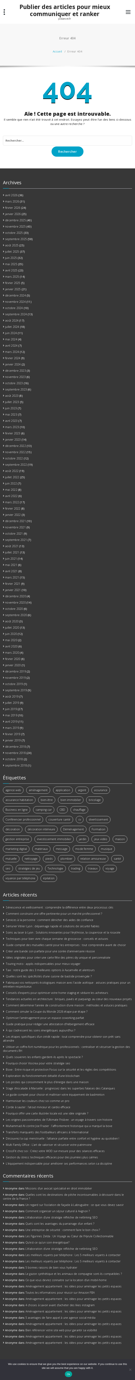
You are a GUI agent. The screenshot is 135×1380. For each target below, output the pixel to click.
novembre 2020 (15, 602)
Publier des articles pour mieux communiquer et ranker (64, 10)
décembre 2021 (15, 521)
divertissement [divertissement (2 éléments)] (98, 819)
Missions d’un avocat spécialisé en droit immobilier (58, 1188)
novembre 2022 (15, 452)
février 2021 (12, 584)
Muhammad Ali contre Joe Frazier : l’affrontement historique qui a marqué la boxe (59, 1126)
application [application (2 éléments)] (63, 790)
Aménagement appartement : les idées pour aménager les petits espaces (73, 1286)
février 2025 (12, 283)
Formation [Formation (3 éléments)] (98, 829)
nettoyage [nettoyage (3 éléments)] (31, 858)
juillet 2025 (12, 251)
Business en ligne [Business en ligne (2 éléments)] (16, 810)
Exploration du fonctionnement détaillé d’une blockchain (43, 1076)
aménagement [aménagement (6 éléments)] (38, 790)
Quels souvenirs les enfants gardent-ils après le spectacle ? (44, 1057)
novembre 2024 (15, 302)
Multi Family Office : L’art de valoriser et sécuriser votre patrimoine (49, 1145)
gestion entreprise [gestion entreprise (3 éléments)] (17, 839)
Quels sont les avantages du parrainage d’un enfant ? (59, 1223)
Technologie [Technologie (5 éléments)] (55, 868)
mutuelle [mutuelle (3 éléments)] (11, 858)
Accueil (57, 51)
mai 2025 (11, 264)
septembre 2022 (16, 464)
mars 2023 (12, 427)
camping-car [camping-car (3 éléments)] (44, 810)
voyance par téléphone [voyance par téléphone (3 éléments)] (20, 878)
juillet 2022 (12, 477)
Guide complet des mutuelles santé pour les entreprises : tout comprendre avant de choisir (66, 945)
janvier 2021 (13, 590)
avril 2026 (11, 195)
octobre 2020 (14, 609)
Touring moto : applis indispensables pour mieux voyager (43, 964)
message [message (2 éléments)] (61, 849)
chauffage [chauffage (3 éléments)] (79, 810)
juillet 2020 (12, 627)
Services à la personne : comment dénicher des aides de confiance (49, 920)
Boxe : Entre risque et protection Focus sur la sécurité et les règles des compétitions (61, 1069)
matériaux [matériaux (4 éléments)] (41, 849)
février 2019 (12, 734)
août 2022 (11, 471)
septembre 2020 (16, 615)
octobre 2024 (14, 308)
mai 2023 (11, 414)
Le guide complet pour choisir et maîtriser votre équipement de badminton (55, 1094)
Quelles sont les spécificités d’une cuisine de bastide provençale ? (49, 976)
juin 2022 (11, 483)
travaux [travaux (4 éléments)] (92, 868)
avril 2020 (11, 646)
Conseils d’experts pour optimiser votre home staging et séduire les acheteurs (57, 993)
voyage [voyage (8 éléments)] (109, 868)
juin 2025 (11, 258)
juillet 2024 (12, 327)
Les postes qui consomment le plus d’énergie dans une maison (47, 1082)
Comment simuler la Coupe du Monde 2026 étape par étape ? (46, 1011)
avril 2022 (11, 496)
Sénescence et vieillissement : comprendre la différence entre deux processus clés (59, 907)
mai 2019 (11, 715)
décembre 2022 (15, 446)
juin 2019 (11, 709)
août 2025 (11, 245)
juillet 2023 (12, 402)
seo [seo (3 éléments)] (7, 868)
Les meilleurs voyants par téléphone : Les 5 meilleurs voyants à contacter (73, 1255)
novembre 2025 (15, 226)
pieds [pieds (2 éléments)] (49, 858)
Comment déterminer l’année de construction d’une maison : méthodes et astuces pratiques (66, 1005)
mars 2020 (12, 652)
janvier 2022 (13, 515)
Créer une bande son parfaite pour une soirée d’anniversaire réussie (50, 951)
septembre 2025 (16, 239)
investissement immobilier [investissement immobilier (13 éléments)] (54, 839)
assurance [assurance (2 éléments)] (100, 790)
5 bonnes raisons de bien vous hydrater (51, 1267)
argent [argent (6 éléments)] (82, 790)
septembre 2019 (16, 690)
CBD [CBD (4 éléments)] (62, 810)
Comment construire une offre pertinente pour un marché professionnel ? (54, 913)
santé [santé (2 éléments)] (117, 858)
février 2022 (12, 508)
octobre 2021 (14, 533)
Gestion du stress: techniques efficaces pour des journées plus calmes (52, 1157)
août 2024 (11, 320)
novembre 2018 (15, 753)
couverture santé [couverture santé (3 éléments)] (59, 819)
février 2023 (12, 433)
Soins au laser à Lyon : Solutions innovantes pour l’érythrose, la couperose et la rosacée (63, 932)
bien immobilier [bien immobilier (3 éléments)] (71, 800)
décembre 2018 (15, 746)
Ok (68, 1374)
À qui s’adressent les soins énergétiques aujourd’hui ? (40, 1030)
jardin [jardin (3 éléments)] (82, 839)
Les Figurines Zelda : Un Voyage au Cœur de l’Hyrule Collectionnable (69, 1236)
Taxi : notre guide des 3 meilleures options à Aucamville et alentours (50, 970)
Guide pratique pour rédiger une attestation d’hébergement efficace (50, 1024)
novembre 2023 (15, 377)
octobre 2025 (14, 233)
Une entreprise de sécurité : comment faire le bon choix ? (62, 1230)
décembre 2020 (15, 596)
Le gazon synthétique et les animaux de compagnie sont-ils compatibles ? (73, 1274)
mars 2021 (12, 577)
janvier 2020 (13, 665)
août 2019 (11, 696)
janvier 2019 (13, 740)
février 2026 (12, 208)
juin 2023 (11, 408)
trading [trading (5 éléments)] (75, 868)
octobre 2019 (14, 684)
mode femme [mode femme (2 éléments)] (84, 849)
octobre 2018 (14, 759)
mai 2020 (11, 640)
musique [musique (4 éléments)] (106, 849)
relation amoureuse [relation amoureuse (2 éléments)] (93, 858)
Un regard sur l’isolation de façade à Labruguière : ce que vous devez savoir (74, 1205)
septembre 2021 (16, 540)
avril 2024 (11, 345)
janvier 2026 (13, 214)
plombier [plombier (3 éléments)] (66, 858)
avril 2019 (11, 721)
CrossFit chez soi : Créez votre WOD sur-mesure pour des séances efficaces (55, 1151)
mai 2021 (11, 565)
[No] (130, 1370)
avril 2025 (11, 270)
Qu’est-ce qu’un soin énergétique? (47, 1242)
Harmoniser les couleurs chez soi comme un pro (37, 1101)
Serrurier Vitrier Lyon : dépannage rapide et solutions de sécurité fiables (52, 926)
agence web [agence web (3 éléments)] (13, 790)
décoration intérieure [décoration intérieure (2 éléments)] (41, 829)
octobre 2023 (14, 383)
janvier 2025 (13, 289)
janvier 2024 (13, 364)
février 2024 (12, 358)
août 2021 (11, 546)
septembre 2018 (16, 765)
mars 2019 (12, 728)
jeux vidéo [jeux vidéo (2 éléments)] (100, 839)
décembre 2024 (15, 295)
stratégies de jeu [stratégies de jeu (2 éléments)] (29, 868)
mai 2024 (11, 339)
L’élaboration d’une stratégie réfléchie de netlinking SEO (61, 1217)
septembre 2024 (16, 314)
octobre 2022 (14, 458)
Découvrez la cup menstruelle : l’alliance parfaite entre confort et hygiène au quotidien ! (62, 1138)
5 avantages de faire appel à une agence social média (60, 1317)
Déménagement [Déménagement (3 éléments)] (73, 829)
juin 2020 (11, 634)
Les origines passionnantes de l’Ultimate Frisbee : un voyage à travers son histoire (59, 1120)
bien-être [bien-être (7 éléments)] (47, 800)
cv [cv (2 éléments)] (79, 819)
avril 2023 (11, 421)
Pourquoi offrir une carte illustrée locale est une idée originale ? (47, 1113)
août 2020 (11, 621)
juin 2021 (11, 558)
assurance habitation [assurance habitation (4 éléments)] (19, 800)
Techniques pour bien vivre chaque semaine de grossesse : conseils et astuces (57, 939)
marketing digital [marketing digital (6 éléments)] (16, 849)
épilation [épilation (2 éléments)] (48, 878)
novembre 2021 (15, 527)
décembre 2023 (15, 370)
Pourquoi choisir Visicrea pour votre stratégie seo (38, 1063)
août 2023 (11, 396)
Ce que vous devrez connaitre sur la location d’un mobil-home (66, 1280)
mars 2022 (12, 502)
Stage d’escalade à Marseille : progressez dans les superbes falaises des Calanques (60, 1088)
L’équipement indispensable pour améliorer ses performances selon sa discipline (59, 1163)
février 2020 (12, 659)
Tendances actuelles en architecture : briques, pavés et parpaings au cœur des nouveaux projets (69, 999)
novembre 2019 (15, 678)
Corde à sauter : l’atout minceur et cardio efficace (38, 1107)
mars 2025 (12, 276)
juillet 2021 (12, 552)
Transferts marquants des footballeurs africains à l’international (47, 1132)
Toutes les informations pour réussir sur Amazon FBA (60, 1292)
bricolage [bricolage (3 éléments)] (95, 800)
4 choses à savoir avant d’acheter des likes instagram (60, 1305)
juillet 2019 (12, 703)
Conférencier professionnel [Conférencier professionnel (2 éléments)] (23, 819)
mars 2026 (12, 201)
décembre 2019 (15, 671)
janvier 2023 (13, 439)
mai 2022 (11, 490)
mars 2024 (12, 352)
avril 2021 (11, 571)
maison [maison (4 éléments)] (120, 839)
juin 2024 (11, 333)
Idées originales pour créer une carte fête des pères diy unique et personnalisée (58, 957)
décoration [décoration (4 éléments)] (12, 829)
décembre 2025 (15, 220)
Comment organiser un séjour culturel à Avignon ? (57, 1211)
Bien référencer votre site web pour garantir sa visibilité (61, 1330)
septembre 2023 (16, 389)
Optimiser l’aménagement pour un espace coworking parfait (45, 1018)
